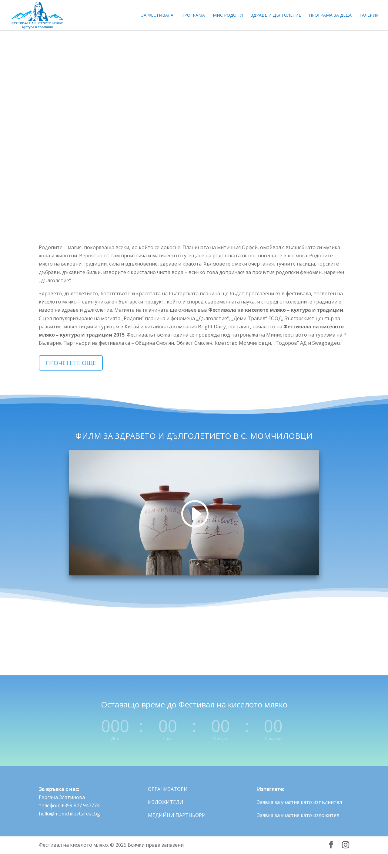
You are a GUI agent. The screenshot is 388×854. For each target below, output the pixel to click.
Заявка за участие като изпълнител (299, 802)
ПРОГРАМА (193, 15)
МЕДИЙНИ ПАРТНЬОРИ (177, 815)
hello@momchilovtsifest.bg (69, 813)
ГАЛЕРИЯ (369, 15)
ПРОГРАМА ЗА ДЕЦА (330, 15)
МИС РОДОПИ (228, 15)
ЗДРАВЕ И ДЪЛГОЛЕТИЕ (276, 15)
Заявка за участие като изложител (298, 815)
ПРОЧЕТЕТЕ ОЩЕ (70, 363)
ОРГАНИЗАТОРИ (168, 789)
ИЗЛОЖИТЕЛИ (165, 802)
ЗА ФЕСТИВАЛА (157, 15)
